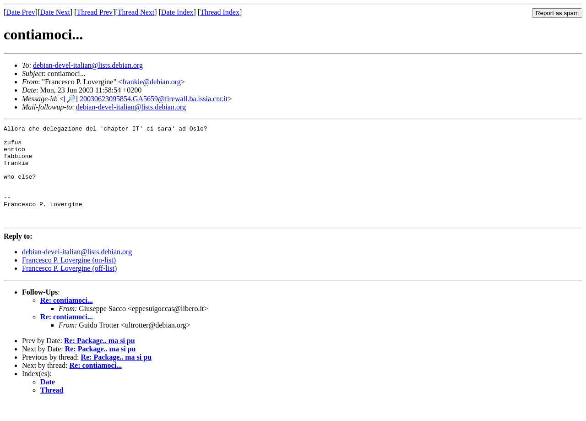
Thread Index (219, 12)
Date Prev (20, 12)
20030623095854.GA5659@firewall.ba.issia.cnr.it (154, 99)
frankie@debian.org (151, 82)
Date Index (177, 12)
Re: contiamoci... (66, 319)
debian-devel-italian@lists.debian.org (88, 65)
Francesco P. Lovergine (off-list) (69, 287)
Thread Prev (94, 12)
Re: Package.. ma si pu (99, 360)
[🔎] (71, 99)
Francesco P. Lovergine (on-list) (69, 279)
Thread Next (136, 12)
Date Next (55, 12)
